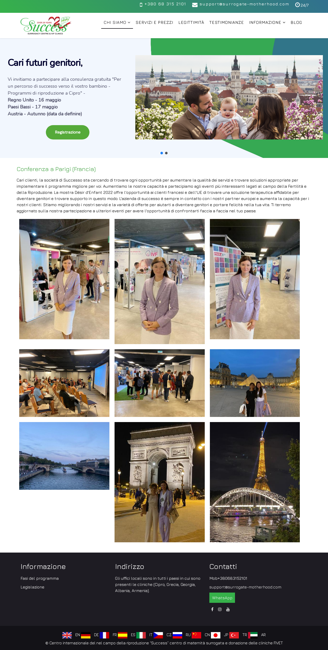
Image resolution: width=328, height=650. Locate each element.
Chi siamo (115, 22)
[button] (164, 100)
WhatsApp (222, 597)
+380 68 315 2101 (165, 3)
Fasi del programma (39, 578)
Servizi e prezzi (154, 22)
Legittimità (191, 22)
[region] (164, 98)
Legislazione (32, 587)
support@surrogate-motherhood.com (244, 3)
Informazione (265, 22)
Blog (296, 22)
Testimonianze (226, 22)
